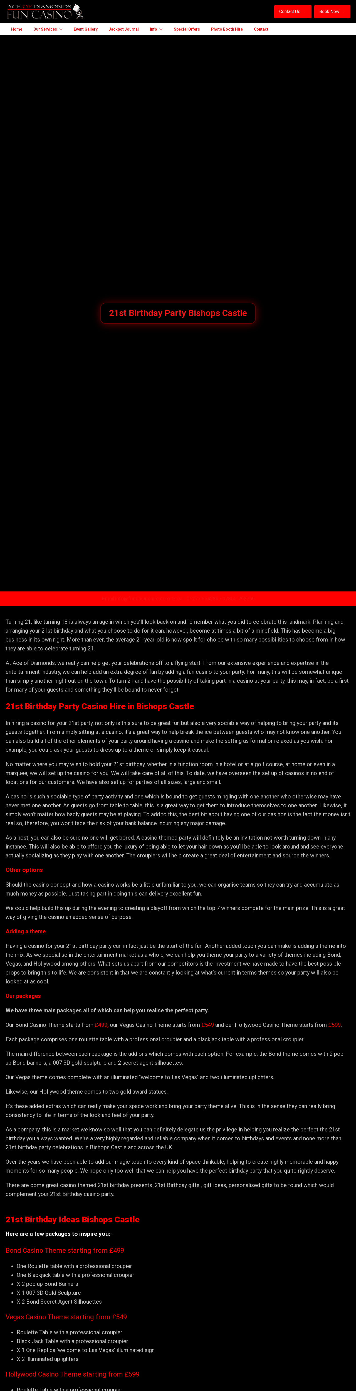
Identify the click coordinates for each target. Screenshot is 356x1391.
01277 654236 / (204, 598)
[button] (293, 11)
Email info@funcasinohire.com (136, 598)
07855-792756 (238, 598)
